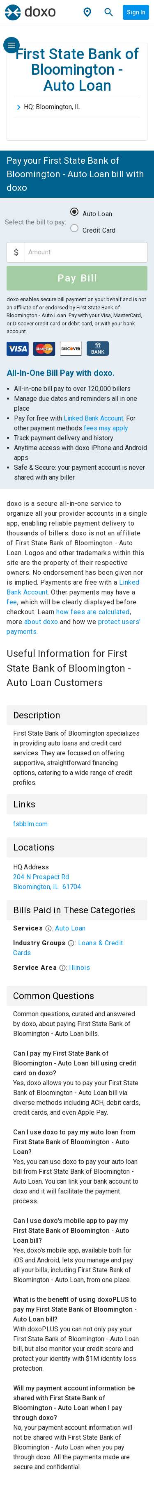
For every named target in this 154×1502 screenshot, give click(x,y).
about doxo (41, 622)
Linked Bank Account (93, 418)
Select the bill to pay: (35, 222)
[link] (77, 824)
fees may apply (106, 428)
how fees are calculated (93, 612)
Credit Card (99, 230)
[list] (77, 824)
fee (12, 602)
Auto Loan (97, 214)
